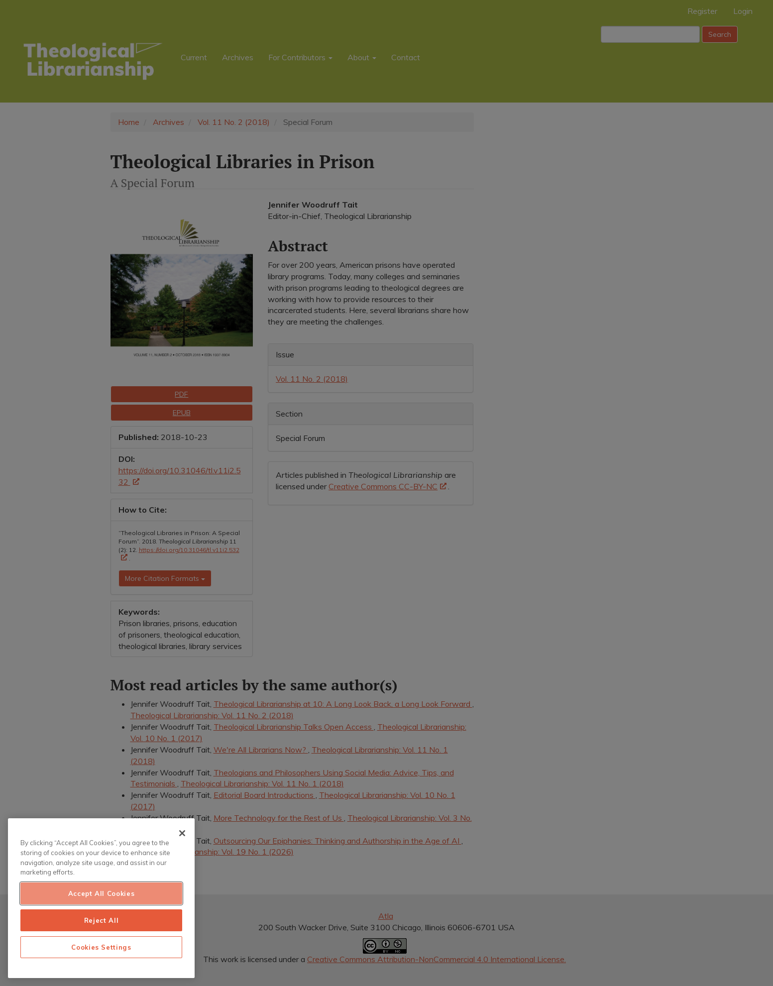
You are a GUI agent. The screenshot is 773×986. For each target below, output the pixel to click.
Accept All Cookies (101, 893)
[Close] (182, 833)
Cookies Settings (101, 947)
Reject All (101, 920)
